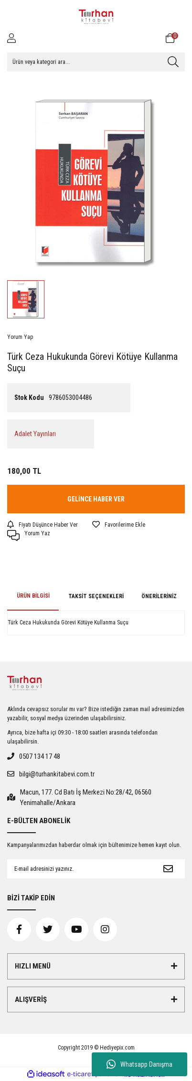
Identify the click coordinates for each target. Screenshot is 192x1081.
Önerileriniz (159, 596)
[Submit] (168, 868)
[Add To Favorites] (118, 524)
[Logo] (96, 17)
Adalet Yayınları (35, 434)
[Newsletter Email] (79, 868)
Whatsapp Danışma (139, 1064)
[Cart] (175, 38)
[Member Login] (11, 38)
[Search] (96, 61)
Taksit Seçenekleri (96, 596)
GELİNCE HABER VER (96, 499)
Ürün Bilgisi (33, 595)
